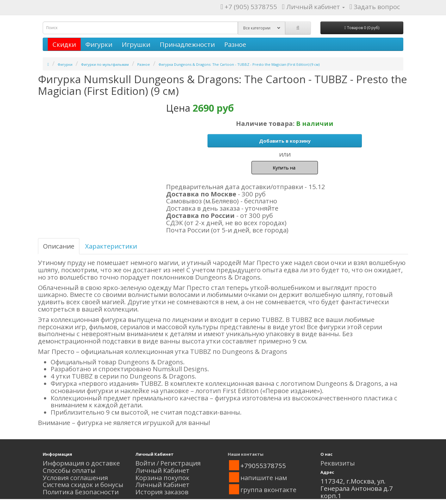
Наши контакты (245, 454)
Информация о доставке (81, 463)
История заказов (162, 491)
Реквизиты (337, 463)
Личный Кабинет (162, 470)
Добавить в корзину (285, 141)
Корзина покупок (162, 477)
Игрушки (136, 44)
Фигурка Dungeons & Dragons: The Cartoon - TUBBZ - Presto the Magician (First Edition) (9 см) (238, 64)
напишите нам (263, 477)
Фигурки (98, 44)
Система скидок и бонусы (83, 484)
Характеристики (111, 246)
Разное (235, 44)
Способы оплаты (69, 470)
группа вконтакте (268, 489)
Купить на (285, 167)
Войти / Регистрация (168, 463)
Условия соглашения (75, 477)
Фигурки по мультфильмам (105, 64)
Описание (58, 246)
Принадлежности (187, 44)
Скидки (64, 44)
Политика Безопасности (81, 491)
